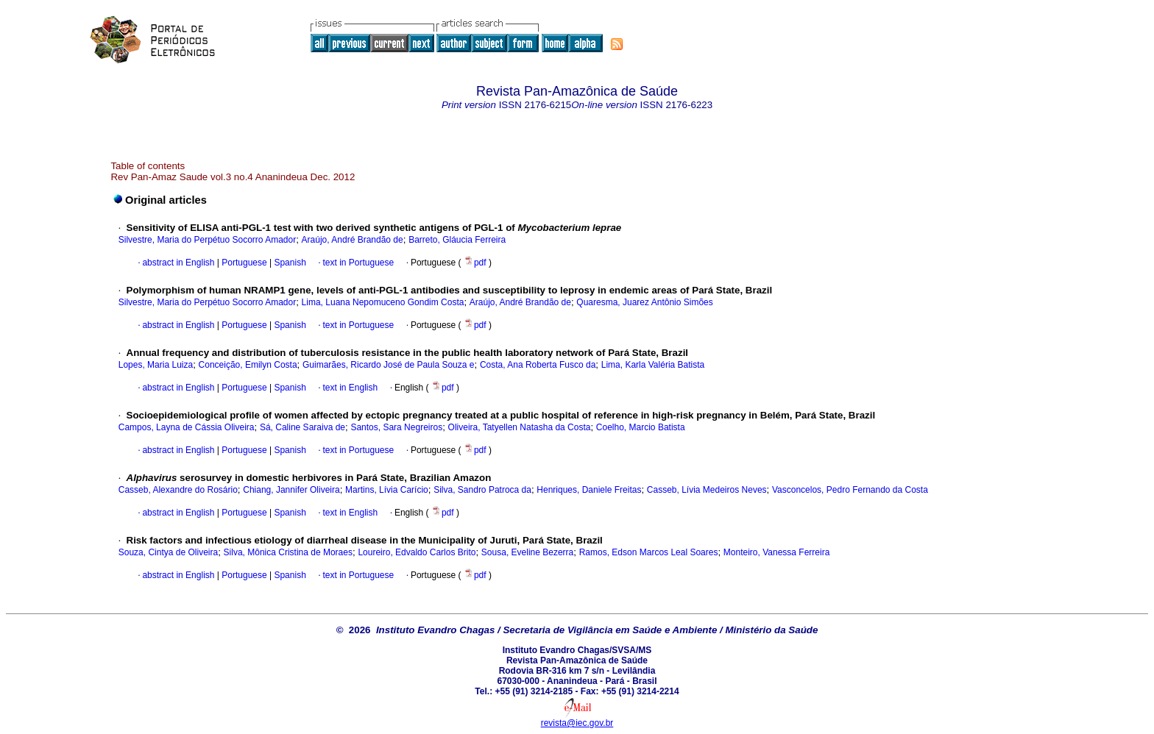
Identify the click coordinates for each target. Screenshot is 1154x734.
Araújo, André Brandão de (352, 240)
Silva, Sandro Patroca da (482, 490)
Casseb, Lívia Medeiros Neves (707, 490)
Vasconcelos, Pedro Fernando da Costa (850, 490)
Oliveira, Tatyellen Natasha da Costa (519, 427)
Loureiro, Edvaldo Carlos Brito (416, 552)
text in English (350, 387)
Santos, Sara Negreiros (396, 427)
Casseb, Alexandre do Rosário (178, 490)
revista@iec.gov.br (577, 723)
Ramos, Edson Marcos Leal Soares (648, 552)
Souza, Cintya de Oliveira (168, 552)
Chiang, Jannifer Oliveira (291, 490)
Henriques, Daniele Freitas (589, 490)
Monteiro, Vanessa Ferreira (776, 552)
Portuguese (243, 262)
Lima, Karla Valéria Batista (653, 365)
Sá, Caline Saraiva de (302, 427)
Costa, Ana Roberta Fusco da (537, 365)
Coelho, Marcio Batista (640, 427)
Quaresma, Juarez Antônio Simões (644, 302)
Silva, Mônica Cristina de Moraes (288, 552)
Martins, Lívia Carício (386, 490)
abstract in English (178, 262)
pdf (476, 262)
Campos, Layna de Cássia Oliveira (186, 427)
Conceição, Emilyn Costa (248, 365)
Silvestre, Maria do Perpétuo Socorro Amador (207, 240)
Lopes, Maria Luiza (155, 365)
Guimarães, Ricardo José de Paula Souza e (388, 365)
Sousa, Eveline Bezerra (527, 552)
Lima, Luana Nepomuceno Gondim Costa (383, 302)
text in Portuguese (358, 262)
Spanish (289, 262)
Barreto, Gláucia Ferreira (457, 240)
